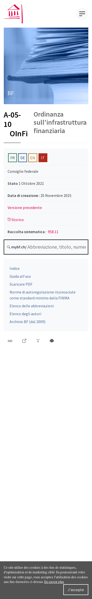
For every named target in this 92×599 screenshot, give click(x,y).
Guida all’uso (20, 277)
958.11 (53, 232)
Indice (15, 269)
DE (22, 158)
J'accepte (76, 589)
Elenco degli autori (25, 315)
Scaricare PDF (21, 285)
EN (32, 158)
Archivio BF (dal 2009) (27, 323)
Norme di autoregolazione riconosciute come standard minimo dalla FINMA (43, 296)
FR (12, 158)
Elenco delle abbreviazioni (32, 307)
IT (43, 158)
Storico (16, 220)
